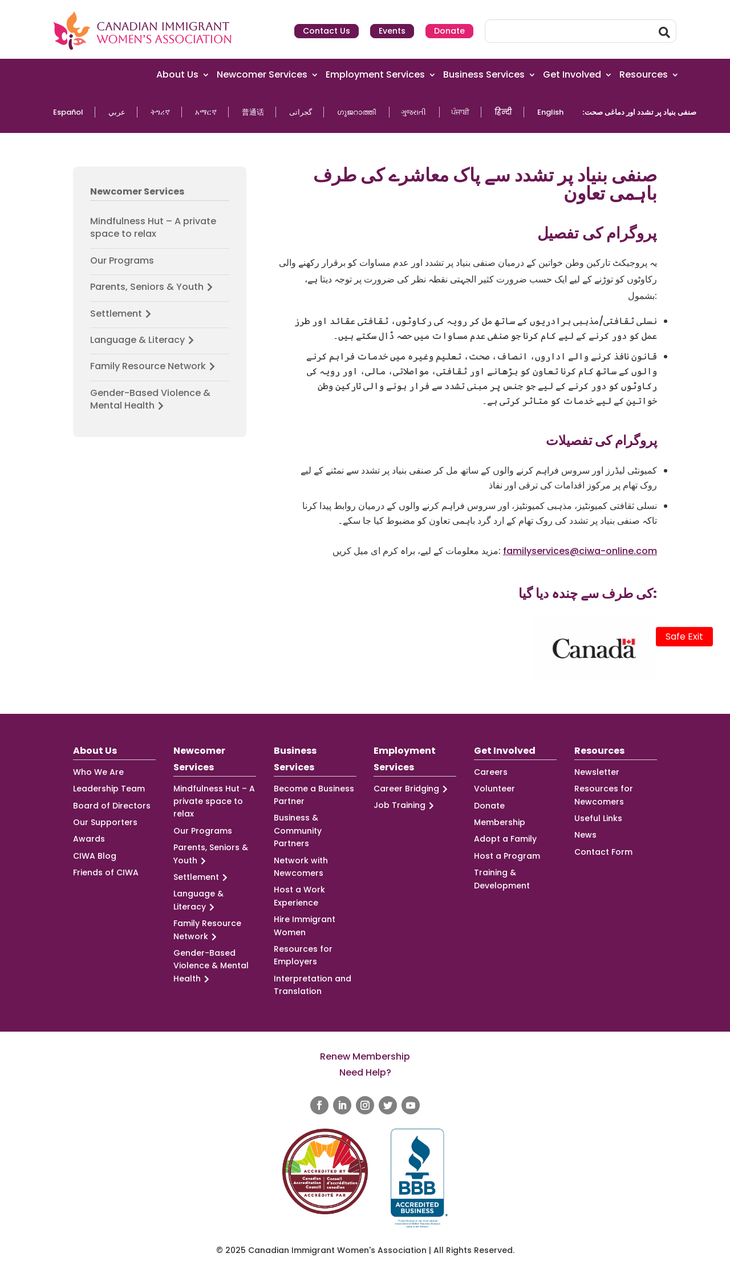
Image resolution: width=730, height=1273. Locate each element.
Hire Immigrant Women (304, 925)
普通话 (253, 112)
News (585, 834)
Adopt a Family (505, 838)
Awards (89, 838)
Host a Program (507, 856)
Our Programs (122, 260)
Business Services (484, 75)
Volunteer (494, 788)
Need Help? (365, 1072)
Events (392, 31)
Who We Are (98, 772)
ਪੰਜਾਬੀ (460, 112)
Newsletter (596, 772)
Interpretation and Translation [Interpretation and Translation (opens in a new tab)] (312, 985)
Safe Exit (684, 636)
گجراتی (300, 112)
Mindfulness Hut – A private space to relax (153, 227)
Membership (499, 822)
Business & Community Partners (298, 830)
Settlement (122, 314)
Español (68, 112)
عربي (116, 112)
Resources (643, 75)
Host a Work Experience (299, 896)
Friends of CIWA (106, 872)
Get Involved (572, 75)
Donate (449, 31)
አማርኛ (206, 112)
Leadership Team (109, 788)
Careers (491, 772)
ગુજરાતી (413, 112)
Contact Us (326, 31)
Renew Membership (365, 1056)
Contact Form (603, 852)
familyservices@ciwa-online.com (580, 550)
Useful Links (598, 818)
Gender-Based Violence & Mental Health (150, 400)
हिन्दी (503, 112)
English (550, 112)
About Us (177, 75)
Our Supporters (105, 822)
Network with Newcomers (301, 867)
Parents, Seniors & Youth (153, 287)
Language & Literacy (143, 340)
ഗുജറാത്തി (356, 112)
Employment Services (375, 75)
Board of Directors (112, 805)
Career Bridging (412, 789)
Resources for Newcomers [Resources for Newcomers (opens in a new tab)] (603, 795)
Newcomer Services (262, 75)
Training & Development (502, 879)
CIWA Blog (94, 856)
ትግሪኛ (160, 112)
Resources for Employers (303, 955)
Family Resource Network (154, 366)
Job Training (405, 805)
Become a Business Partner (314, 795)
